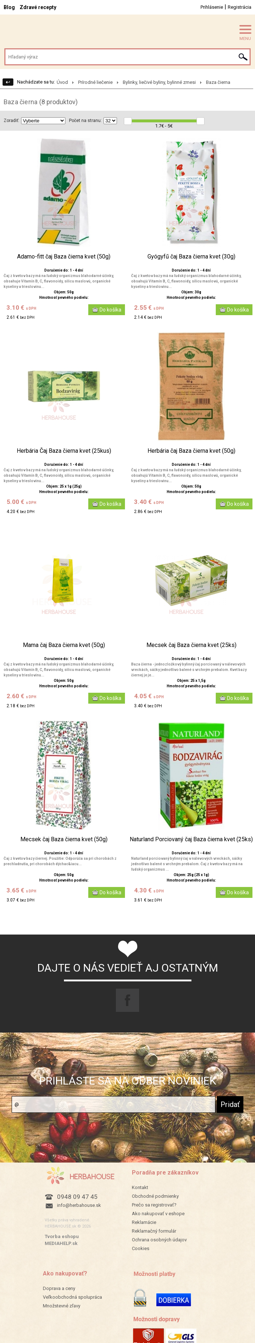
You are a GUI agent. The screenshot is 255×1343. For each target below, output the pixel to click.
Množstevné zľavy (61, 1306)
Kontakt (140, 1187)
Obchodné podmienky (155, 1196)
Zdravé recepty (38, 7)
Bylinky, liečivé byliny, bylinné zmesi (159, 82)
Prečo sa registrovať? (154, 1205)
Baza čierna (218, 82)
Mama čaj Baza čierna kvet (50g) (64, 645)
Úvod (62, 82)
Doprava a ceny (59, 1288)
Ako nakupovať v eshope (158, 1213)
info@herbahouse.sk (79, 1205)
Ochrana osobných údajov (159, 1239)
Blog (9, 7)
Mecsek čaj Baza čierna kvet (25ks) (191, 645)
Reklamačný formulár (154, 1231)
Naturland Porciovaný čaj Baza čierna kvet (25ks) (191, 839)
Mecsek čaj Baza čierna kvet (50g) (64, 839)
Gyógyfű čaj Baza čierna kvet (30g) (191, 257)
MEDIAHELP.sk (61, 1243)
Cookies (140, 1248)
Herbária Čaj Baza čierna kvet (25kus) (64, 451)
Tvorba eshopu (62, 1236)
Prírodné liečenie (95, 82)
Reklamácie (144, 1222)
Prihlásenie (212, 7)
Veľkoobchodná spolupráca (72, 1297)
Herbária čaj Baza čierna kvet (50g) (191, 451)
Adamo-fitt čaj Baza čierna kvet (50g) (63, 257)
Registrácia (239, 7)
